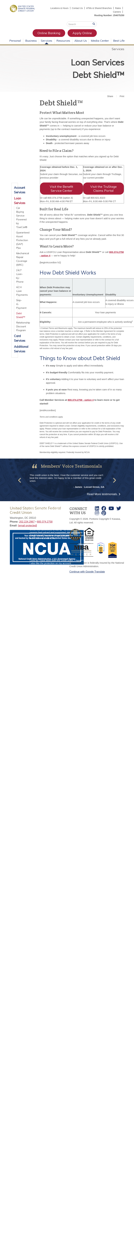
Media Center (100, 40)
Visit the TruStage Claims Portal (103, 189)
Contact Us (77, 8)
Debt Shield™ (98, 75)
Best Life (119, 40)
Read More (102, 494)
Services (46, 40)
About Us (80, 40)
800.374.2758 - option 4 (81, 400)
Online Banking (49, 33)
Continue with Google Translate (87, 571)
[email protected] (27, 525)
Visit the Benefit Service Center (61, 189)
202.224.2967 (27, 521)
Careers (117, 12)
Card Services (14, 338)
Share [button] (110, 96)
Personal (15, 40)
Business (31, 40)
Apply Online (82, 33)
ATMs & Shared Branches (99, 8)
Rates (118, 8)
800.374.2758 (45, 521)
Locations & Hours (59, 8)
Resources (63, 40)
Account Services (14, 190)
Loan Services (97, 62)
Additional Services (14, 349)
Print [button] (122, 96)
